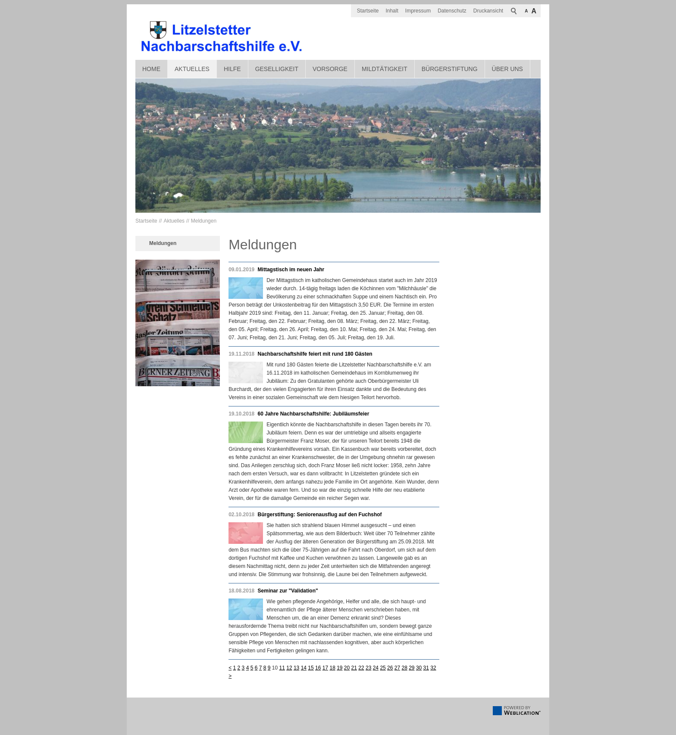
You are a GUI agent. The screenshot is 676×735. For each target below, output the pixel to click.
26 (390, 668)
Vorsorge (330, 68)
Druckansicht (488, 11)
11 (282, 668)
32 (433, 668)
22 (361, 668)
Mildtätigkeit (384, 68)
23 (368, 668)
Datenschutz (452, 11)
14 (304, 668)
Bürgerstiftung (450, 68)
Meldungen (203, 221)
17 (325, 668)
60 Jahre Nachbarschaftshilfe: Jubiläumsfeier (313, 414)
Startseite (368, 11)
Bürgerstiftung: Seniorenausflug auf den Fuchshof (320, 515)
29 (411, 668)
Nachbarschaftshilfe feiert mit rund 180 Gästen (315, 354)
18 (332, 668)
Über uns (507, 68)
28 (404, 668)
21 (354, 668)
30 (419, 668)
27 (397, 668)
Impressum (418, 11)
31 (426, 668)
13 (296, 668)
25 (382, 668)
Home (151, 68)
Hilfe (232, 68)
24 (376, 668)
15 (310, 668)
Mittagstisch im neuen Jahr (291, 270)
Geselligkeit (276, 68)
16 (318, 668)
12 (289, 668)
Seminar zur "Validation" (288, 591)
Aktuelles (192, 68)
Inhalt (391, 11)
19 (339, 668)
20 (347, 668)
